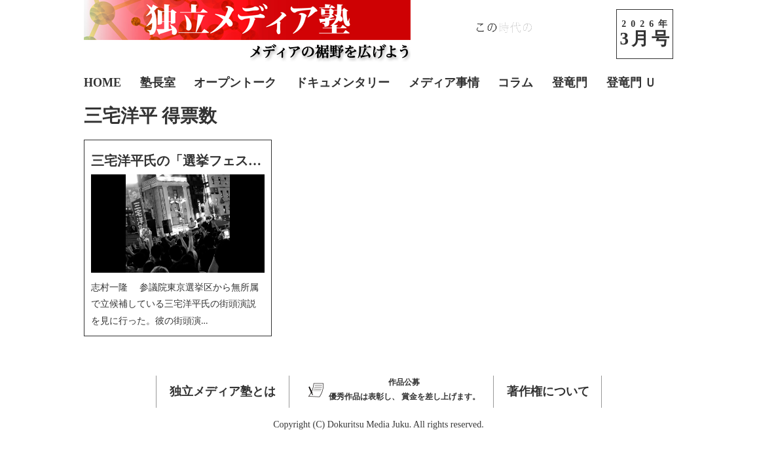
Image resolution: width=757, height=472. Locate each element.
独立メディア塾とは (223, 391)
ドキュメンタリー (342, 82)
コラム (515, 82)
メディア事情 (444, 82)
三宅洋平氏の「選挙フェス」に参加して (209, 160)
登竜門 (569, 82)
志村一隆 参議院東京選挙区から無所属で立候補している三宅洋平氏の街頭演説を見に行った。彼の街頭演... (175, 304)
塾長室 (157, 82)
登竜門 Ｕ (631, 82)
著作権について (548, 391)
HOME (102, 82)
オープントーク (235, 82)
